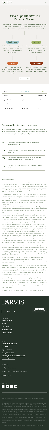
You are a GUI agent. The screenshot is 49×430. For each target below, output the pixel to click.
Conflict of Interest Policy (9, 344)
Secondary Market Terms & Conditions (13, 356)
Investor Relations (7, 330)
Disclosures (5, 347)
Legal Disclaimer (7, 350)
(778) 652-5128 (6, 375)
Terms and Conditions (8, 359)
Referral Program (7, 333)
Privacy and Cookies (8, 353)
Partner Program (7, 321)
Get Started (24, 78)
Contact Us (5, 364)
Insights (4, 324)
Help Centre (5, 327)
